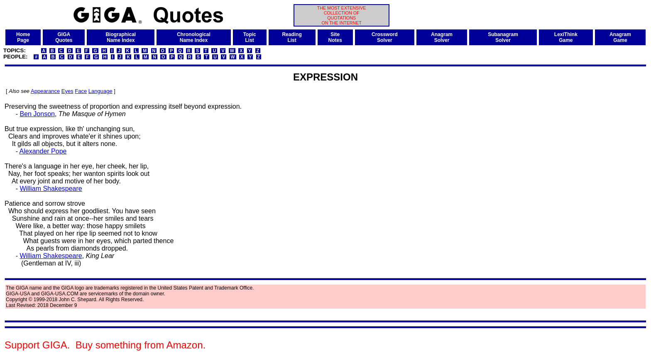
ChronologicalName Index (193, 37)
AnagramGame (620, 37)
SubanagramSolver (503, 37)
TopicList (249, 37)
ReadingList (291, 37)
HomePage (23, 37)
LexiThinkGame (566, 37)
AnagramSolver (442, 37)
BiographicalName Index (120, 37)
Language (100, 91)
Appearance (45, 91)
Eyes (67, 91)
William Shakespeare (51, 188)
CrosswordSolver (385, 37)
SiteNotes (335, 37)
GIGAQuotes (63, 37)
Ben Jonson (37, 113)
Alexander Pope (43, 151)
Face (81, 91)
